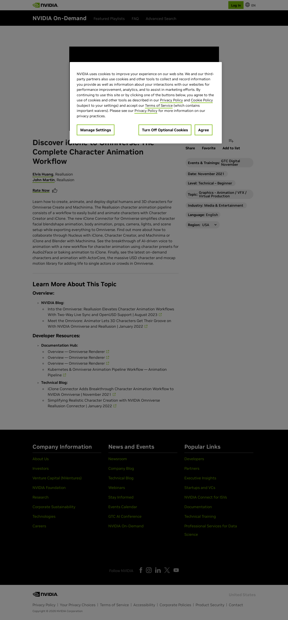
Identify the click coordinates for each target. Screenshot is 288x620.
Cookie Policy (202, 100)
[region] (146, 103)
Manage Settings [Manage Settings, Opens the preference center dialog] (95, 130)
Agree (203, 130)
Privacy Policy (171, 100)
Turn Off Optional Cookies (165, 130)
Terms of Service (159, 105)
